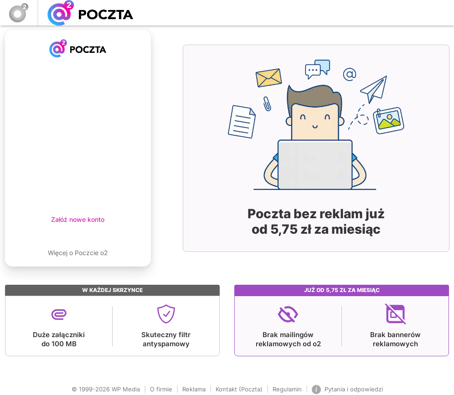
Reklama (194, 389)
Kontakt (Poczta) (239, 389)
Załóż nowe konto (77, 219)
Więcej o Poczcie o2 (78, 252)
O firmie (161, 389)
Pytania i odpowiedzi (347, 389)
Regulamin (287, 389)
